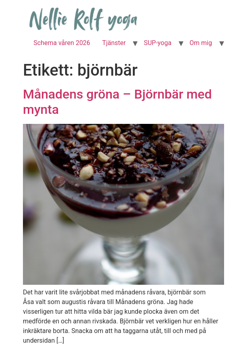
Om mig (200, 43)
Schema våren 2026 (61, 43)
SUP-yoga (157, 43)
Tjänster (114, 43)
